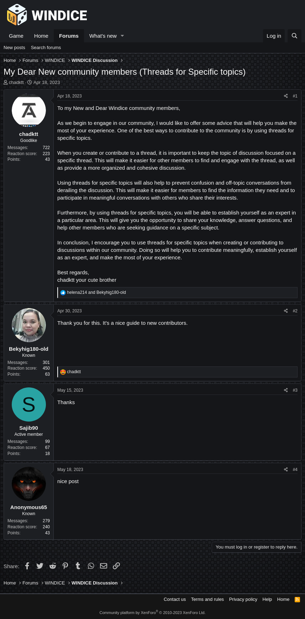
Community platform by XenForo (153, 612)
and (96, 292)
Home (41, 36)
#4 (295, 469)
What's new (103, 36)
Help (267, 599)
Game (16, 36)
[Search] (294, 35)
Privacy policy (243, 599)
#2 (295, 310)
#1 (295, 96)
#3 (295, 390)
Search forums (46, 47)
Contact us (175, 599)
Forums (69, 36)
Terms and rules (207, 599)
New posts (14, 47)
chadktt (16, 82)
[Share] (286, 96)
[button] (122, 35)
